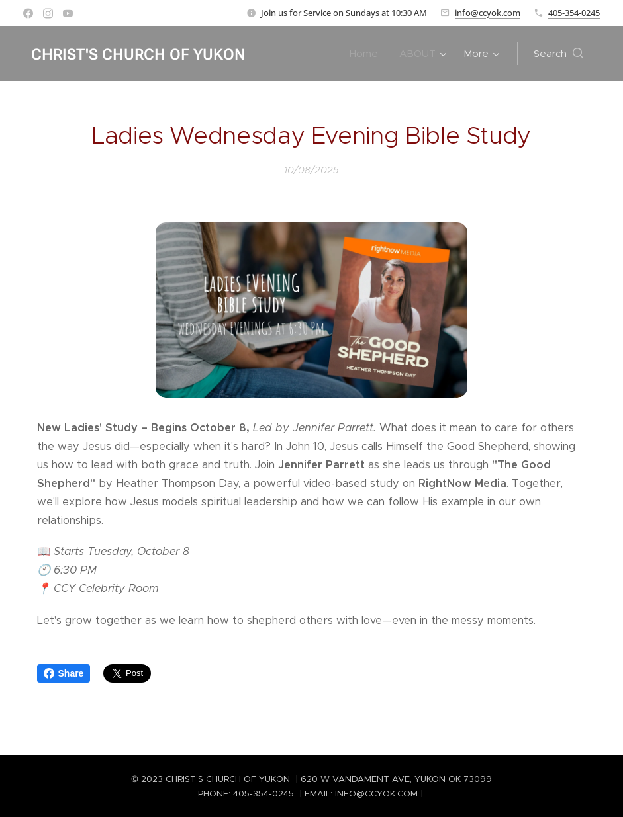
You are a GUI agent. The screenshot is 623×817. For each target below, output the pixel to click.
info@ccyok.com (487, 13)
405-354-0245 (574, 13)
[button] (558, 53)
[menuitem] (367, 53)
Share (64, 673)
